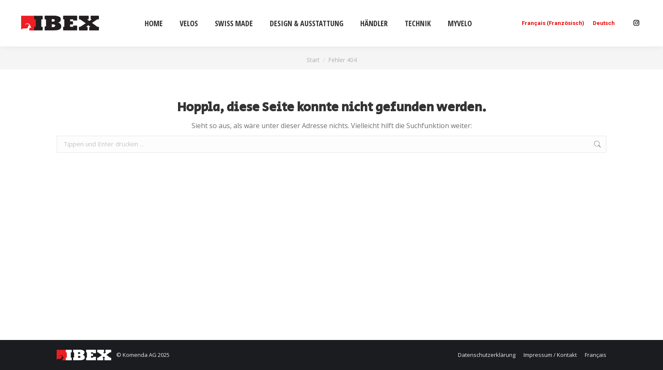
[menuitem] (553, 23)
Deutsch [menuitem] (604, 23)
